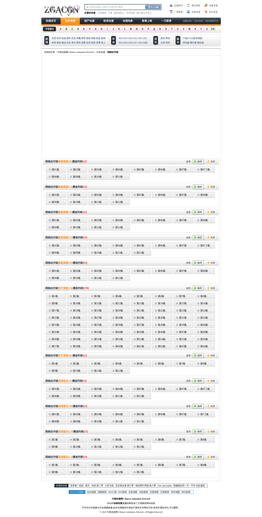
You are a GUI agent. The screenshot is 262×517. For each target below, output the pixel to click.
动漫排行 (178, 5)
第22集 (162, 310)
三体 (110, 13)
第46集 (162, 332)
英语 (168, 42)
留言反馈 (213, 12)
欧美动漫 (108, 20)
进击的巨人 (119, 13)
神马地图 (175, 492)
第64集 (204, 346)
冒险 (93, 38)
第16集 (204, 303)
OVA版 (192, 38)
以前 (145, 42)
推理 (83, 38)
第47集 (183, 332)
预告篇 (200, 42)
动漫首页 (51, 20)
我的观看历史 (211, 21)
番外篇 (193, 42)
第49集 (55, 339)
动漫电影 (128, 20)
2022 (140, 38)
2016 (140, 42)
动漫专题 (213, 5)
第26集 (77, 317)
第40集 (204, 324)
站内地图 (91, 492)
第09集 (77, 176)
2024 (130, 38)
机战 (64, 38)
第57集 (55, 346)
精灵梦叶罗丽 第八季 (145, 485)
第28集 (119, 317)
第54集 (162, 339)
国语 (163, 38)
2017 (135, 42)
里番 (98, 42)
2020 (120, 42)
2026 (120, 38)
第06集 (162, 169)
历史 (73, 38)
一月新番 (166, 20)
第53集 (140, 339)
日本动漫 (70, 20)
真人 (103, 42)
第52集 (119, 339)
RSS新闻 (122, 492)
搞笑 (59, 42)
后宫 (88, 42)
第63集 (183, 346)
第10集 (98, 176)
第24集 (204, 310)
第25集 (55, 317)
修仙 (64, 42)
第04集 (119, 169)
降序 (200, 161)
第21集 (140, 310)
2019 (125, 42)
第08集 (55, 176)
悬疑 (88, 38)
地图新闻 (102, 492)
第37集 (140, 324)
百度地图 (154, 492)
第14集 (162, 303)
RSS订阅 (112, 492)
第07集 (183, 169)
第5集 (140, 296)
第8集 (203, 296)
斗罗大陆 (109, 485)
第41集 (55, 332)
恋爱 (83, 42)
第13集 (140, 303)
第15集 (183, 303)
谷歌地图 (133, 492)
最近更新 (196, 5)
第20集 (119, 310)
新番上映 (147, 20)
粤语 (168, 38)
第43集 (98, 332)
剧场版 (199, 38)
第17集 (55, 310)
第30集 (162, 317)
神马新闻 (186, 492)
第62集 (162, 346)
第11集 (119, 176)
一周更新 (178, 12)
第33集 (55, 324)
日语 (163, 42)
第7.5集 (204, 414)
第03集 (98, 169)
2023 (135, 38)
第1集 (55, 296)
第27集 (98, 317)
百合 (68, 42)
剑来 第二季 (97, 485)
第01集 (55, 169)
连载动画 (187, 21)
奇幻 (73, 42)
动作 (59, 38)
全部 (54, 38)
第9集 (55, 303)
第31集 (183, 317)
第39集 (183, 324)
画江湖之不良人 (144, 13)
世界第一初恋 (76, 485)
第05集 (140, 169)
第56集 (204, 339)
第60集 (119, 346)
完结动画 (198, 21)
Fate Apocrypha (165, 485)
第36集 (119, 324)
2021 (145, 38)
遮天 (87, 485)
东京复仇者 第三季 (125, 485)
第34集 (77, 324)
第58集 (77, 346)
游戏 (103, 38)
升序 (213, 161)
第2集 (76, 296)
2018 (130, 42)
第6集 (161, 296)
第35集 (98, 324)
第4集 (118, 296)
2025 (125, 38)
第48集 (204, 332)
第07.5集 (205, 169)
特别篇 (186, 42)
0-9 (212, 29)
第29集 (140, 317)
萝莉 (78, 42)
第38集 (162, 324)
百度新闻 (164, 492)
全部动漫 (196, 12)
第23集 (183, 310)
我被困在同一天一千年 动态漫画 (189, 485)
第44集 (119, 332)
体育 (54, 42)
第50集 (77, 339)
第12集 (119, 202)
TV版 (185, 38)
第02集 (77, 169)
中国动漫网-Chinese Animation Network (75, 52)
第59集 (98, 346)
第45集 (140, 332)
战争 (68, 38)
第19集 (98, 310)
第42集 (77, 332)
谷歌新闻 (143, 492)
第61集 (140, 346)
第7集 (182, 296)
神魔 (78, 38)
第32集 (204, 317)
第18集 (77, 310)
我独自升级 (112, 52)
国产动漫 (89, 20)
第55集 (183, 339)
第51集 (98, 339)
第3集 (97, 296)
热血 (98, 38)
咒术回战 (130, 13)
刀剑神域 (102, 13)
